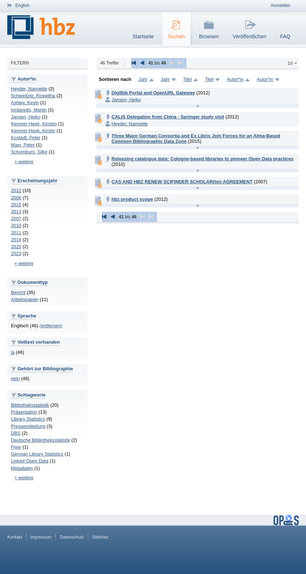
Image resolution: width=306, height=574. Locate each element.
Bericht (18, 292)
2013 (16, 211)
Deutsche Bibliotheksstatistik (40, 440)
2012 (16, 190)
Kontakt (14, 537)
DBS (15, 433)
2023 (16, 253)
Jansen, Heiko (25, 117)
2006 (16, 197)
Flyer (16, 447)
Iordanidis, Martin (29, 110)
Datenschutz (72, 537)
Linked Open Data (29, 461)
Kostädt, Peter (25, 137)
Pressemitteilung (28, 426)
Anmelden (280, 5)
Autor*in (235, 79)
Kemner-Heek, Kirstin (33, 130)
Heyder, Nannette (29, 88)
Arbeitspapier (24, 299)
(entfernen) (50, 325)
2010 (16, 225)
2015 (16, 204)
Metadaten (22, 468)
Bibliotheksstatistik (30, 405)
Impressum (41, 537)
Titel (187, 79)
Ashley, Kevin (25, 102)
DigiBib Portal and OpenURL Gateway (153, 92)
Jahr (143, 79)
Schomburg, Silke (29, 152)
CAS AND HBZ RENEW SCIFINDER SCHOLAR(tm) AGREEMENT (181, 181)
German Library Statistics (37, 454)
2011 (16, 232)
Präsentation (24, 412)
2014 (16, 239)
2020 (16, 246)
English (22, 5)
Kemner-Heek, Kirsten (34, 123)
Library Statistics (28, 419)
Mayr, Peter (23, 145)
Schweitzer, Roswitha (33, 95)
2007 (16, 218)
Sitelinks (100, 537)
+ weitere (24, 161)
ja (13, 352)
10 (290, 63)
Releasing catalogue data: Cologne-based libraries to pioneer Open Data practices (202, 158)
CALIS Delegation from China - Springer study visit (167, 117)
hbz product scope (132, 199)
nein (15, 378)
